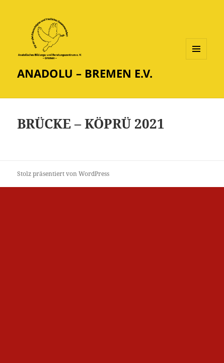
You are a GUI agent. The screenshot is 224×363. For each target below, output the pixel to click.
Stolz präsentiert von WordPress (63, 173)
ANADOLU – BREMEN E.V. (85, 73)
